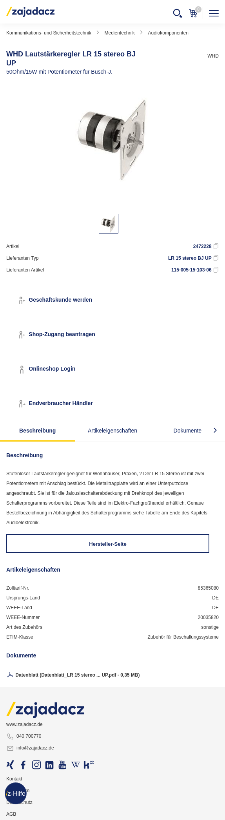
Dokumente (188, 430)
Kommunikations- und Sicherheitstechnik (48, 33)
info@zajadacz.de (30, 748)
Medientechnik (119, 33)
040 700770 (23, 736)
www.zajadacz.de (24, 724)
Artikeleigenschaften (112, 430)
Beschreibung (37, 430)
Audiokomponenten (168, 33)
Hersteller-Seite (107, 544)
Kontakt (14, 779)
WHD (213, 56)
